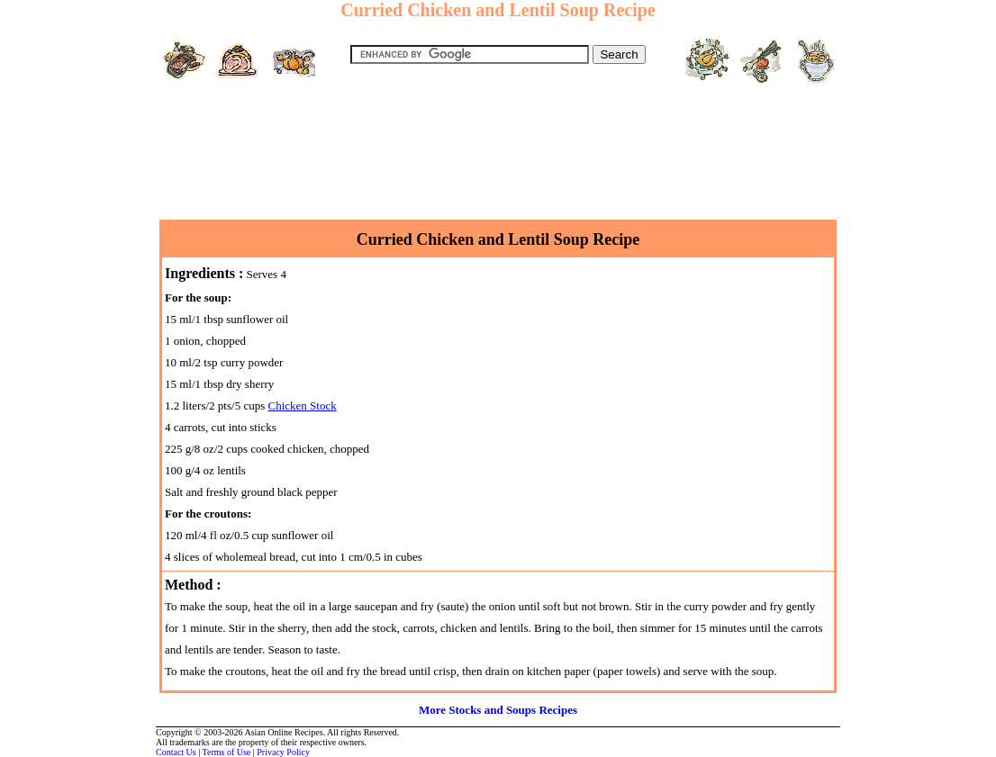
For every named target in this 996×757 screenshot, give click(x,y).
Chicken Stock (301, 405)
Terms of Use (227, 752)
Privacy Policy (283, 752)
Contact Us (176, 752)
